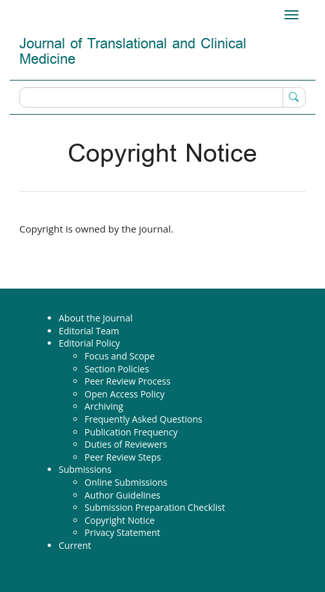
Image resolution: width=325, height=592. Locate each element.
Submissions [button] (85, 469)
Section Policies (116, 369)
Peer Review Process (127, 381)
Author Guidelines (122, 495)
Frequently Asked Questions (143, 419)
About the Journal (96, 318)
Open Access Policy (124, 394)
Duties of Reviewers (125, 444)
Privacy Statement (122, 532)
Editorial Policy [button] (89, 343)
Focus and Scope (119, 356)
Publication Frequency (130, 432)
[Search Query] (162, 97)
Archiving (103, 406)
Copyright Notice (119, 520)
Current (75, 545)
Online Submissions (126, 482)
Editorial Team (89, 331)
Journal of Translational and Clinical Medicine (132, 52)
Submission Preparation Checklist (154, 507)
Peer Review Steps (122, 457)
